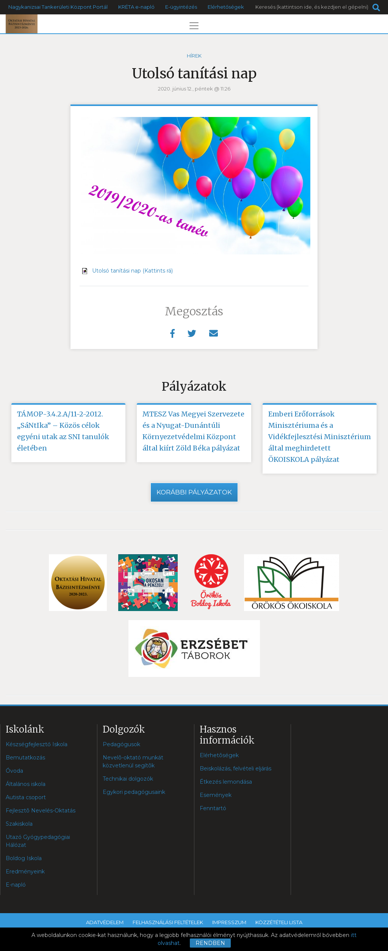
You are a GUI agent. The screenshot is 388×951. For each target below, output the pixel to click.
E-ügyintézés (181, 7)
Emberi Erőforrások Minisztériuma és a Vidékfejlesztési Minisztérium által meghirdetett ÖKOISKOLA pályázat (319, 437)
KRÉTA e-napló (136, 7)
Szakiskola (19, 823)
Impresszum (229, 922)
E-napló (16, 884)
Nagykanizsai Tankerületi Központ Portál (58, 7)
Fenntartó (213, 808)
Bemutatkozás (25, 757)
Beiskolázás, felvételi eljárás (235, 768)
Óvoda (14, 770)
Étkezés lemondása (226, 781)
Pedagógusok (121, 744)
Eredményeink (25, 871)
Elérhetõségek (219, 755)
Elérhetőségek (226, 7)
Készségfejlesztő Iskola (36, 744)
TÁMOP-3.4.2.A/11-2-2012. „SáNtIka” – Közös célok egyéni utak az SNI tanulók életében (63, 431)
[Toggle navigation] (194, 25)
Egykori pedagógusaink (134, 792)
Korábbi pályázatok (194, 492)
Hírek (194, 56)
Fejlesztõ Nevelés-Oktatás (40, 810)
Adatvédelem (105, 922)
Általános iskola (25, 784)
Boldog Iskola (24, 858)
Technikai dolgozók (128, 778)
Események (216, 795)
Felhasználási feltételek (168, 922)
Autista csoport (26, 797)
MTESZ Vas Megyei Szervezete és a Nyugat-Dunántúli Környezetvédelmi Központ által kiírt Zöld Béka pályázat (193, 431)
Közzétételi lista (278, 922)
